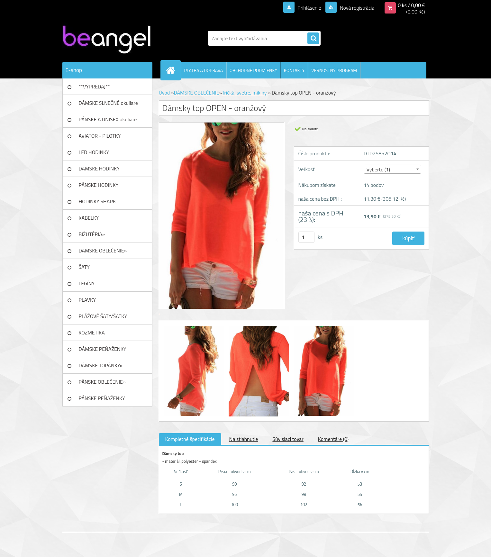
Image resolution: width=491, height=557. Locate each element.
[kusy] (306, 237)
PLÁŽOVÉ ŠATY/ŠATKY (103, 316)
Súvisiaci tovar (287, 439)
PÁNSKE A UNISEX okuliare (108, 119)
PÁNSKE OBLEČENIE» (102, 382)
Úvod (164, 92)
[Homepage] (173, 70)
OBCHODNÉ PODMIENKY (253, 70)
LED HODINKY (94, 152)
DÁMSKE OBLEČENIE (196, 92)
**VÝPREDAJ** (94, 86)
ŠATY (84, 267)
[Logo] (106, 38)
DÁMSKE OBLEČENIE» (103, 250)
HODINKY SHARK (97, 201)
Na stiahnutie (243, 439)
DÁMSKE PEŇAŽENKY (102, 349)
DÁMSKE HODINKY (99, 168)
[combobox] (392, 169)
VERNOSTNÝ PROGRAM (334, 70)
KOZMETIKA (92, 332)
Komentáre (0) (333, 439)
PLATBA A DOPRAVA (203, 70)
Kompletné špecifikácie (190, 439)
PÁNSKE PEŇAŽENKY (102, 398)
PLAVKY (87, 300)
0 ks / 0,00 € (411, 5)
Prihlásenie (309, 8)
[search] (313, 38)
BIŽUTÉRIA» (92, 234)
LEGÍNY (87, 283)
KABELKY (89, 218)
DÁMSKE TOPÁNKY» (101, 365)
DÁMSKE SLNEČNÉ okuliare (108, 103)
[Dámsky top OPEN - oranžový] (194, 327)
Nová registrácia (356, 8)
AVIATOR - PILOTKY (100, 136)
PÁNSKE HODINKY (99, 185)
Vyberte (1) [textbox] (378, 169)
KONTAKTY (294, 70)
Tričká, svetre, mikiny (244, 92)
